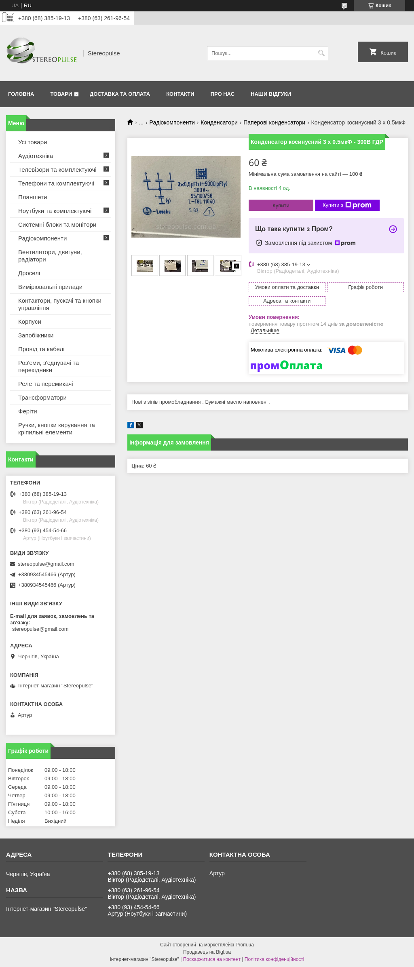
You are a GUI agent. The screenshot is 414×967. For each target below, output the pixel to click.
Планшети (32, 197)
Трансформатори (42, 397)
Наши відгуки (271, 94)
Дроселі (29, 273)
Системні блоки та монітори (57, 224)
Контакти (180, 94)
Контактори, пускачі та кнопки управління (59, 304)
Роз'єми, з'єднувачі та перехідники (48, 366)
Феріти (27, 411)
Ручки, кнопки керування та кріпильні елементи (56, 428)
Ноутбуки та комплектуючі (54, 210)
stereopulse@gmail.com (46, 564)
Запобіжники (35, 335)
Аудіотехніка (35, 155)
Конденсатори (219, 122)
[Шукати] (321, 53)
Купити (280, 205)
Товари (61, 94)
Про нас (222, 94)
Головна (21, 94)
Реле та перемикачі (45, 383)
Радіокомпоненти (172, 122)
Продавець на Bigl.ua (207, 952)
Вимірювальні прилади (50, 286)
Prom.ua (245, 945)
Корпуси (29, 321)
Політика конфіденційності (274, 959)
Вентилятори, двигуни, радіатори (50, 256)
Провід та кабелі (41, 349)
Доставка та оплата (120, 94)
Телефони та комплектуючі (56, 183)
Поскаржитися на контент (212, 959)
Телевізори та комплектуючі (57, 169)
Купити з (347, 205)
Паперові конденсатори (274, 122)
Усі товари (32, 142)
